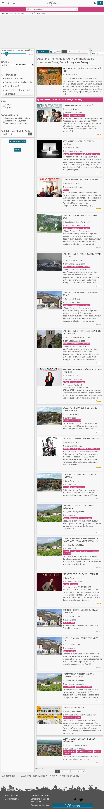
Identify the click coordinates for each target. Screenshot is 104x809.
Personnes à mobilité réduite (17, 118)
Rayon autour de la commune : (14, 50)
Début (4, 65)
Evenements (8, 775)
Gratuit (8, 105)
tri (91, 50)
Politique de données (40, 805)
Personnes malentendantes (17, 124)
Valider (17, 150)
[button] (17, 143)
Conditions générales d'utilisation (40, 800)
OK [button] (30, 134)
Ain (69, 58)
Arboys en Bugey (70, 775)
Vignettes (55, 51)
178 (72, 805)
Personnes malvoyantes (15, 121)
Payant (8, 108)
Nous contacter (11, 795)
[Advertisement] (50, 31)
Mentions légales (12, 799)
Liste (40, 51)
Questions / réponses (40, 795)
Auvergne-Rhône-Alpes (51, 58)
